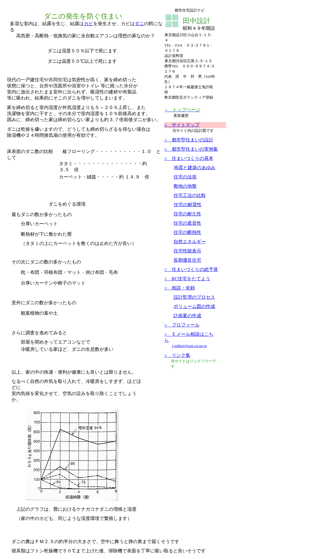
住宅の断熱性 (187, 232)
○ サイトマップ (182, 124)
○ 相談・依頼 (179, 287)
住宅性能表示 (187, 250)
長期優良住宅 (187, 260)
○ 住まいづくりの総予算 (191, 269)
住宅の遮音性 (187, 223)
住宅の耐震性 (188, 204)
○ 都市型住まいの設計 (188, 139)
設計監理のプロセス (194, 297)
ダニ (139, 23)
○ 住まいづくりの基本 (188, 158)
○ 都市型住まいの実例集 (191, 149)
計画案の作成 (187, 315)
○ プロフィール (182, 324)
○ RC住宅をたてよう (187, 278)
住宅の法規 (185, 176)
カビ (88, 23)
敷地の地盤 (185, 186)
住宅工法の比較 (189, 195)
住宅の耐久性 (187, 213)
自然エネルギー (189, 241)
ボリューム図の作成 (194, 306)
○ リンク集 (177, 355)
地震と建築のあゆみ (194, 167)
